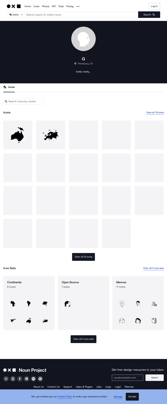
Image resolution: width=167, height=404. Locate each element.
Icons (36, 6)
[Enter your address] (128, 377)
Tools (61, 6)
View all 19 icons (155, 112)
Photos (45, 6)
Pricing (69, 6)
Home (27, 6)
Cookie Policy (66, 398)
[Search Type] (15, 14)
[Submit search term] (149, 14)
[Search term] (81, 14)
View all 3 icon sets (153, 268)
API (54, 6)
